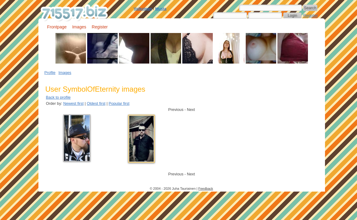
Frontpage (57, 26)
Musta (160, 8)
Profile (50, 72)
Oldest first (96, 103)
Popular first (119, 103)
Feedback (205, 188)
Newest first (73, 103)
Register (310, 15)
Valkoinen (143, 8)
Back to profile (58, 97)
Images (79, 26)
